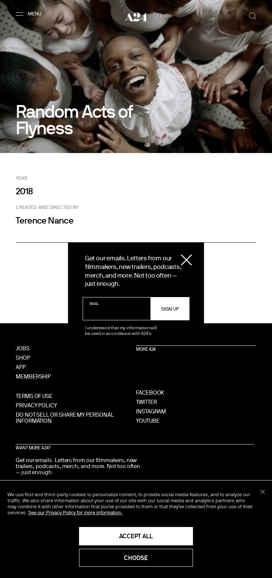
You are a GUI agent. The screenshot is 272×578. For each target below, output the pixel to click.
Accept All (136, 536)
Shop (23, 357)
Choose (136, 557)
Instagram (151, 411)
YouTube (147, 420)
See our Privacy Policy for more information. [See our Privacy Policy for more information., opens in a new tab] (75, 512)
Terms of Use (34, 396)
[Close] (262, 491)
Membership (33, 376)
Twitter (146, 402)
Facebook (150, 392)
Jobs (23, 348)
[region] (136, 529)
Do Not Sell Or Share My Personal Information (65, 417)
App (21, 367)
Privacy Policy (36, 405)
